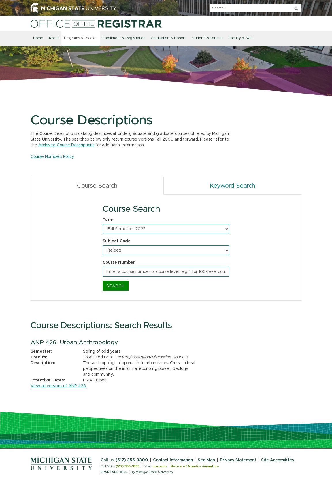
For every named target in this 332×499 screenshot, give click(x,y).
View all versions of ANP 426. (59, 386)
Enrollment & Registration (124, 38)
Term (108, 220)
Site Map (206, 460)
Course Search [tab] (97, 186)
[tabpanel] (166, 248)
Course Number (119, 262)
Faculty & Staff (241, 38)
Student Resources (207, 38)
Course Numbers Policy (52, 157)
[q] (255, 8)
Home (38, 38)
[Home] (96, 24)
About (53, 38)
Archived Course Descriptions (66, 145)
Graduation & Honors (168, 38)
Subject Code (117, 241)
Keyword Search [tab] (232, 186)
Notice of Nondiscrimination (194, 466)
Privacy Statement (238, 460)
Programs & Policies (80, 38)
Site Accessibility (277, 460)
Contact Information (173, 460)
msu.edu (159, 466)
